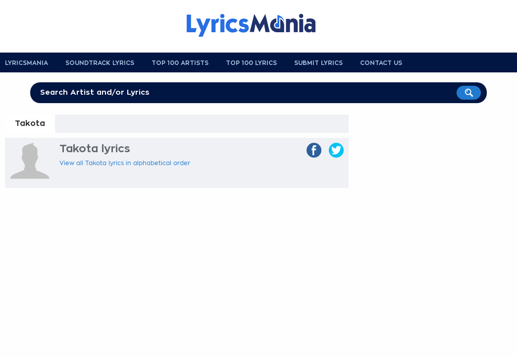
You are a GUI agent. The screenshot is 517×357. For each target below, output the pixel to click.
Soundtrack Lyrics (99, 63)
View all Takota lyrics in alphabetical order (124, 163)
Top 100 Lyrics (251, 63)
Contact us (381, 63)
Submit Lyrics (318, 63)
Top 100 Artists (180, 63)
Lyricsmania (26, 63)
